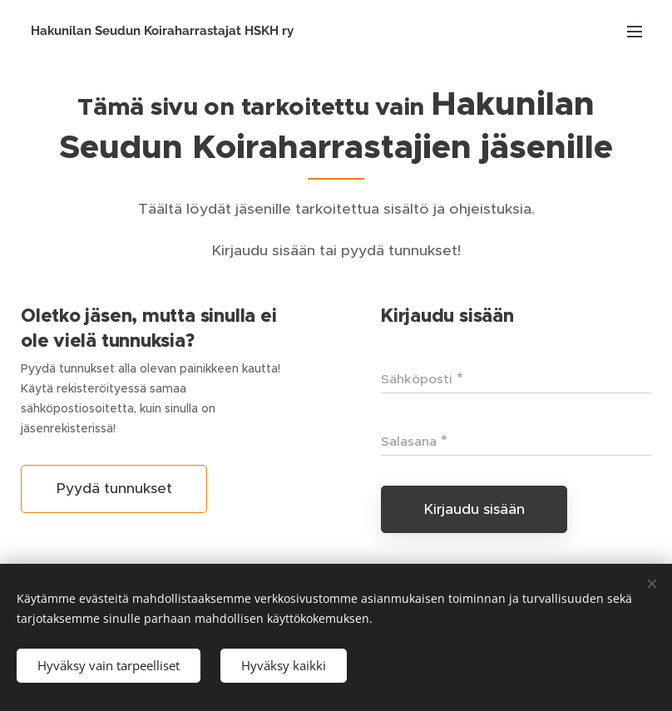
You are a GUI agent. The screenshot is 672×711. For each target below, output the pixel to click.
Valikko (634, 31)
